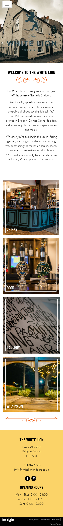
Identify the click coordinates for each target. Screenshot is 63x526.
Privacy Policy (33, 519)
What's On (15, 406)
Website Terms (55, 524)
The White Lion (31, 440)
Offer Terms (55, 519)
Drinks (12, 230)
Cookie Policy (45, 519)
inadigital (8, 519)
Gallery (13, 348)
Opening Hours (31, 488)
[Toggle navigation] (7, 4)
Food (10, 288)
